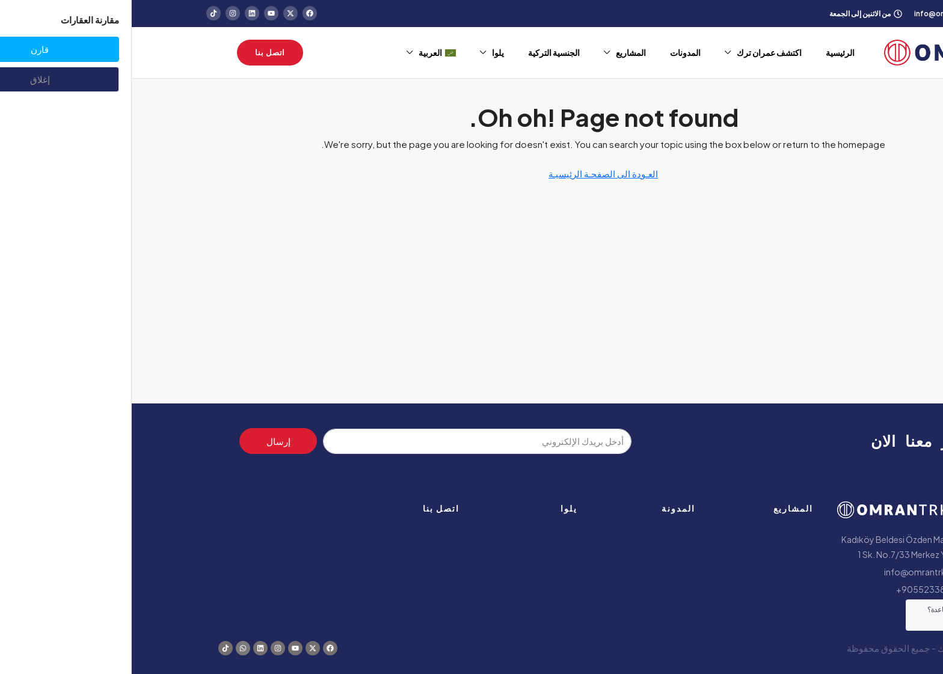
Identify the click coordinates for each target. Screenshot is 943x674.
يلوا (366, 52)
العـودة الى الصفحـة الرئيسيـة (471, 173)
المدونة (547, 508)
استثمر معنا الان (797, 440)
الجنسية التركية (422, 52)
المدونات (553, 52)
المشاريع (499, 52)
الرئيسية (708, 52)
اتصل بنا (309, 508)
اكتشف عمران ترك (637, 52)
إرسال (147, 441)
